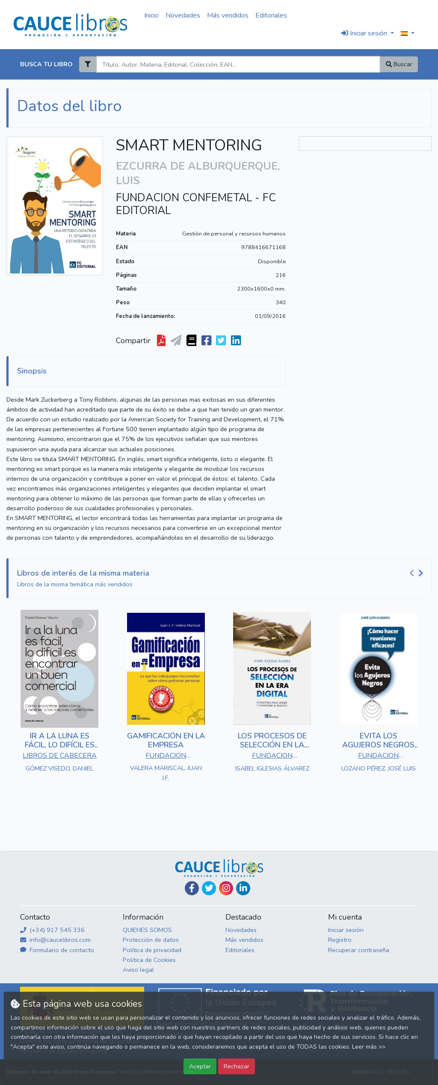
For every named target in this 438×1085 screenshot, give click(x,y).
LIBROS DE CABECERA (60, 755)
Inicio (151, 15)
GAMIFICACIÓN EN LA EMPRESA (166, 740)
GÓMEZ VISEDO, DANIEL (59, 768)
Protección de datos (151, 939)
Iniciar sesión (346, 930)
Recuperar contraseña (358, 950)
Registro (340, 939)
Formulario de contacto (57, 950)
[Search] (238, 64)
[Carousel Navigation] (417, 573)
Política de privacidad (152, 950)
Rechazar (236, 1066)
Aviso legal (138, 969)
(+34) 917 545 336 (52, 930)
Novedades (183, 15)
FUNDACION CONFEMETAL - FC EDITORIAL (196, 204)
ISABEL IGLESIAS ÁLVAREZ (272, 768)
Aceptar (200, 1066)
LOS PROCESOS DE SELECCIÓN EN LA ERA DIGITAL (272, 745)
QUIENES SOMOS (147, 930)
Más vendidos (228, 15)
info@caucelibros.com (55, 939)
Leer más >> (368, 1047)
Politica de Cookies (149, 960)
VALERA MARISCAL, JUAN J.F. (166, 773)
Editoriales (271, 15)
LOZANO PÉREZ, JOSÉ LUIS (378, 768)
